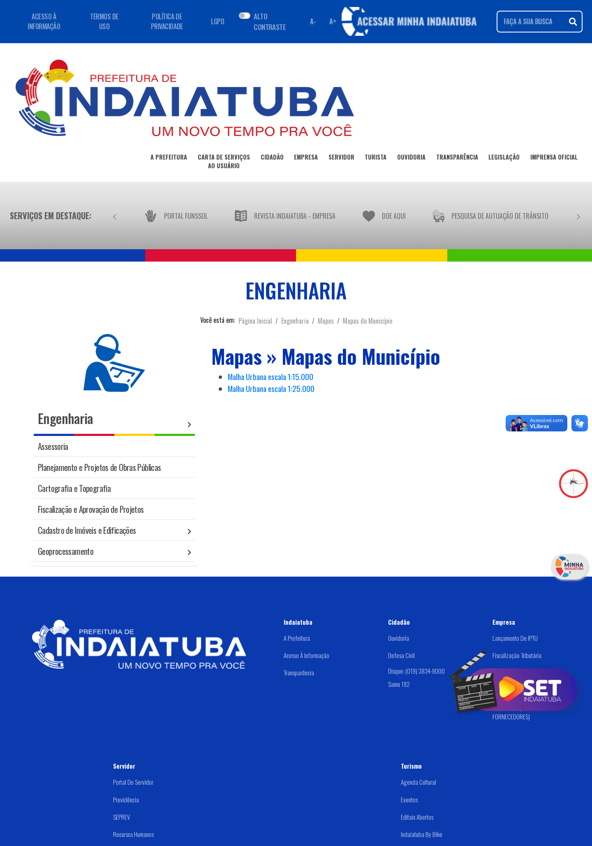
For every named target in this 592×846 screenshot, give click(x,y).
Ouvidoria (398, 637)
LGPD (217, 21)
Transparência (299, 672)
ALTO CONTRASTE (270, 21)
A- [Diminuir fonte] (313, 21)
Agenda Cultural (418, 781)
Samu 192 (399, 683)
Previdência (126, 799)
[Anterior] (114, 215)
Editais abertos (417, 816)
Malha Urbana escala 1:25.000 (271, 388)
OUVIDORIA (411, 159)
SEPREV (121, 816)
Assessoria (53, 446)
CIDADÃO (272, 159)
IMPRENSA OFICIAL (554, 159)
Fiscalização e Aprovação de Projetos (91, 509)
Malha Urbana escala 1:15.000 (270, 376)
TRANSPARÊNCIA (457, 159)
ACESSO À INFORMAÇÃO (44, 21)
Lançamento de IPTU (515, 637)
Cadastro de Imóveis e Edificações (87, 530)
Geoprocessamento (65, 551)
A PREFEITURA (168, 159)
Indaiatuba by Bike (421, 834)
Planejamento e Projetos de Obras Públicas (99, 467)
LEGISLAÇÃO (504, 159)
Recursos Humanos (133, 834)
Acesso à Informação (306, 655)
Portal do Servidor (133, 781)
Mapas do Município (367, 321)
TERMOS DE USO (104, 21)
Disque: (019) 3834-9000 (416, 670)
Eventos (409, 799)
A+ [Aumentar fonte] (332, 21)
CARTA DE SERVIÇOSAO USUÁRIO (224, 163)
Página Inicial (255, 321)
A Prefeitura (297, 637)
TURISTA (375, 159)
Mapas (326, 321)
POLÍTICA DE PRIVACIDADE (167, 21)
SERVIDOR (341, 159)
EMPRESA (306, 159)
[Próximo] (578, 215)
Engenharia (295, 321)
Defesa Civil (401, 655)
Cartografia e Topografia (74, 488)
